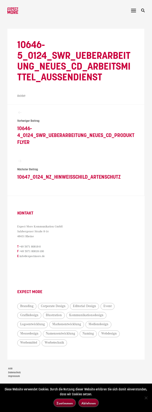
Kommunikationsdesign (86, 315)
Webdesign (109, 333)
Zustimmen (64, 403)
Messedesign (29, 333)
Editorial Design (84, 306)
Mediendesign (98, 324)
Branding (27, 306)
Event (107, 306)
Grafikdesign (29, 315)
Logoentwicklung (32, 324)
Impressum (14, 376)
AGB (10, 368)
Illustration (54, 315)
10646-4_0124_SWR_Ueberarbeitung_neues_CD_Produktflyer (76, 127)
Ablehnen (88, 403)
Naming (88, 333)
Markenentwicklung (66, 324)
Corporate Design (53, 306)
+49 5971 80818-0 (30, 246)
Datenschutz (14, 372)
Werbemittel (28, 342)
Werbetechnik (54, 342)
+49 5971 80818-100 (31, 251)
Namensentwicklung (60, 333)
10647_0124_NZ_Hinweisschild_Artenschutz (76, 169)
